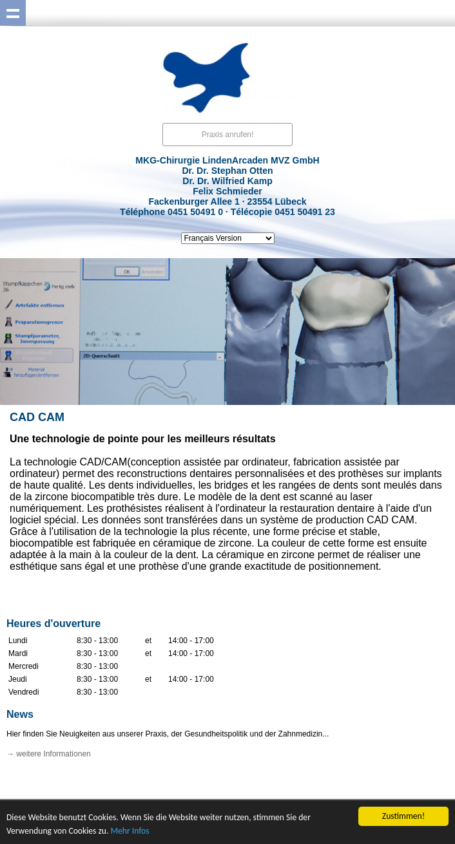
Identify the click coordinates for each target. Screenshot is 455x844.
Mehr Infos (129, 832)
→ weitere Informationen (48, 753)
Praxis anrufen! (228, 134)
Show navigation (13, 13)
